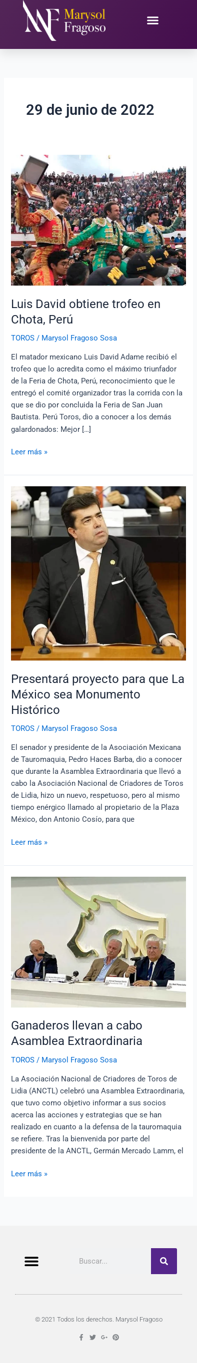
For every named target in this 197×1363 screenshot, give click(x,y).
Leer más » (29, 451)
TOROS (22, 338)
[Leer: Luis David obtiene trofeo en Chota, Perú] (98, 219)
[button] (152, 20)
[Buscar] (164, 1261)
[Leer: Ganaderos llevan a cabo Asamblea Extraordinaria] (98, 941)
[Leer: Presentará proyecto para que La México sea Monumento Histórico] (98, 572)
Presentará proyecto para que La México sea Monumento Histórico (97, 694)
